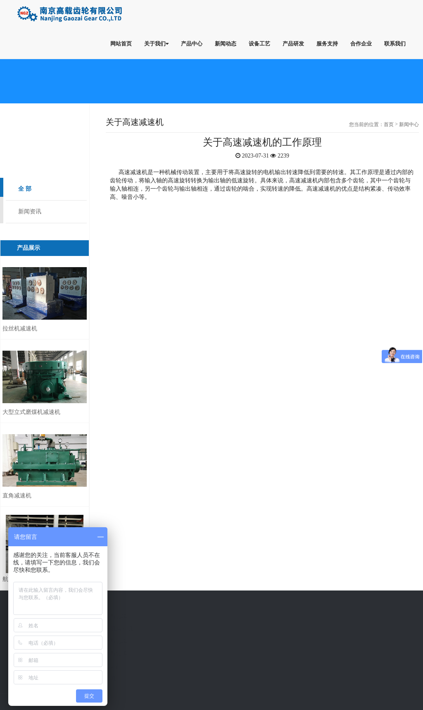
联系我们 (395, 43)
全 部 (24, 189)
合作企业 (361, 43)
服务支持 (327, 43)
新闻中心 (409, 124)
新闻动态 (225, 43)
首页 (389, 124)
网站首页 (121, 43)
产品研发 (293, 43)
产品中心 (191, 43)
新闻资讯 (29, 211)
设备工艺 (259, 43)
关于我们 (156, 43)
